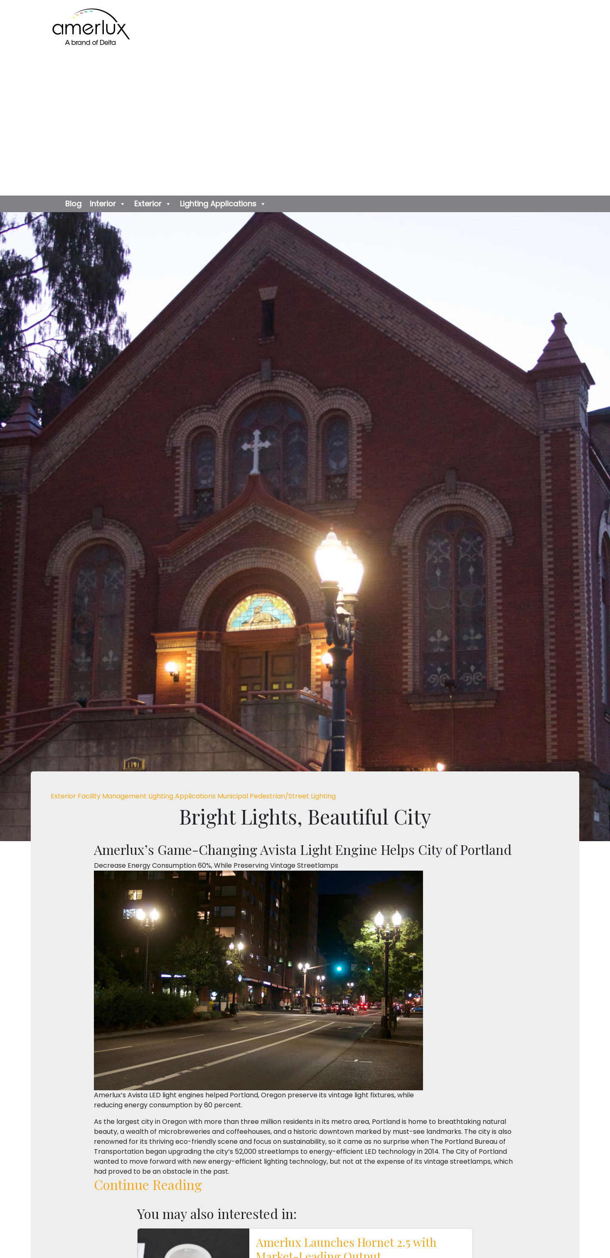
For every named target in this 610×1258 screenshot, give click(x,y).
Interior (108, 204)
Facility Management (113, 796)
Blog (73, 203)
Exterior (153, 204)
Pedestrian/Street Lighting (293, 796)
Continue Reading (148, 1184)
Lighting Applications (223, 204)
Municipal (233, 796)
